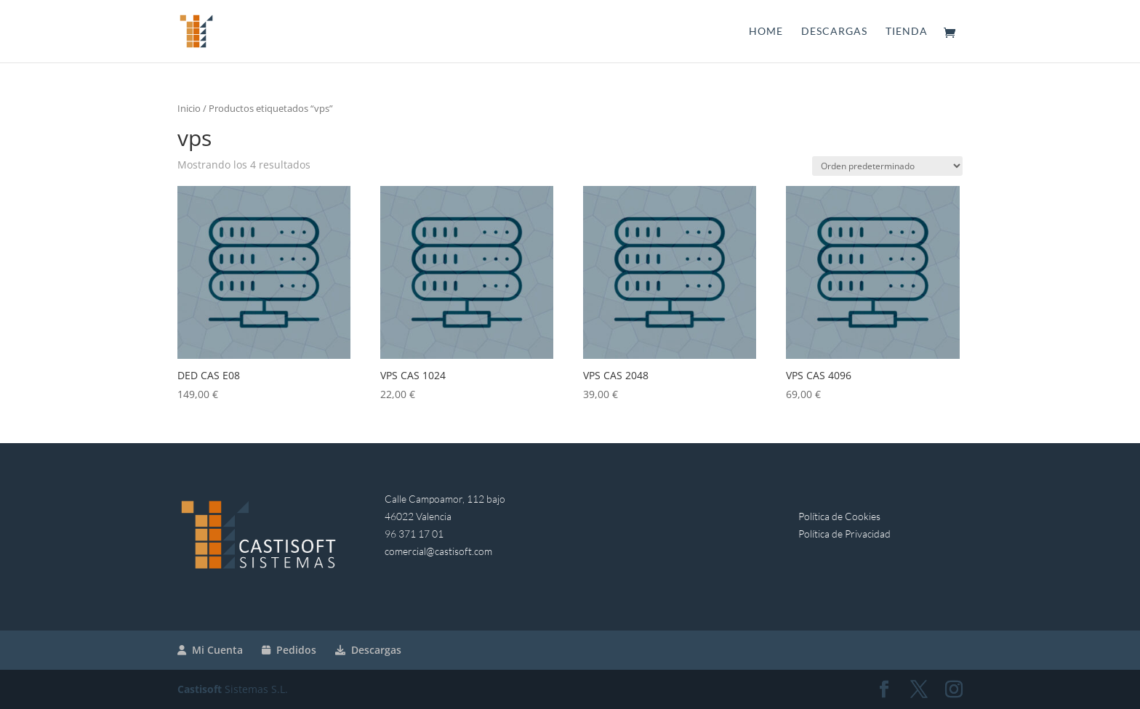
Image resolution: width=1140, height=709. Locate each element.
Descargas (834, 31)
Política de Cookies (839, 516)
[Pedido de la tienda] (887, 166)
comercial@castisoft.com (438, 551)
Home (766, 31)
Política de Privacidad (844, 533)
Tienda (907, 31)
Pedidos (289, 650)
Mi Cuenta (210, 650)
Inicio (189, 108)
